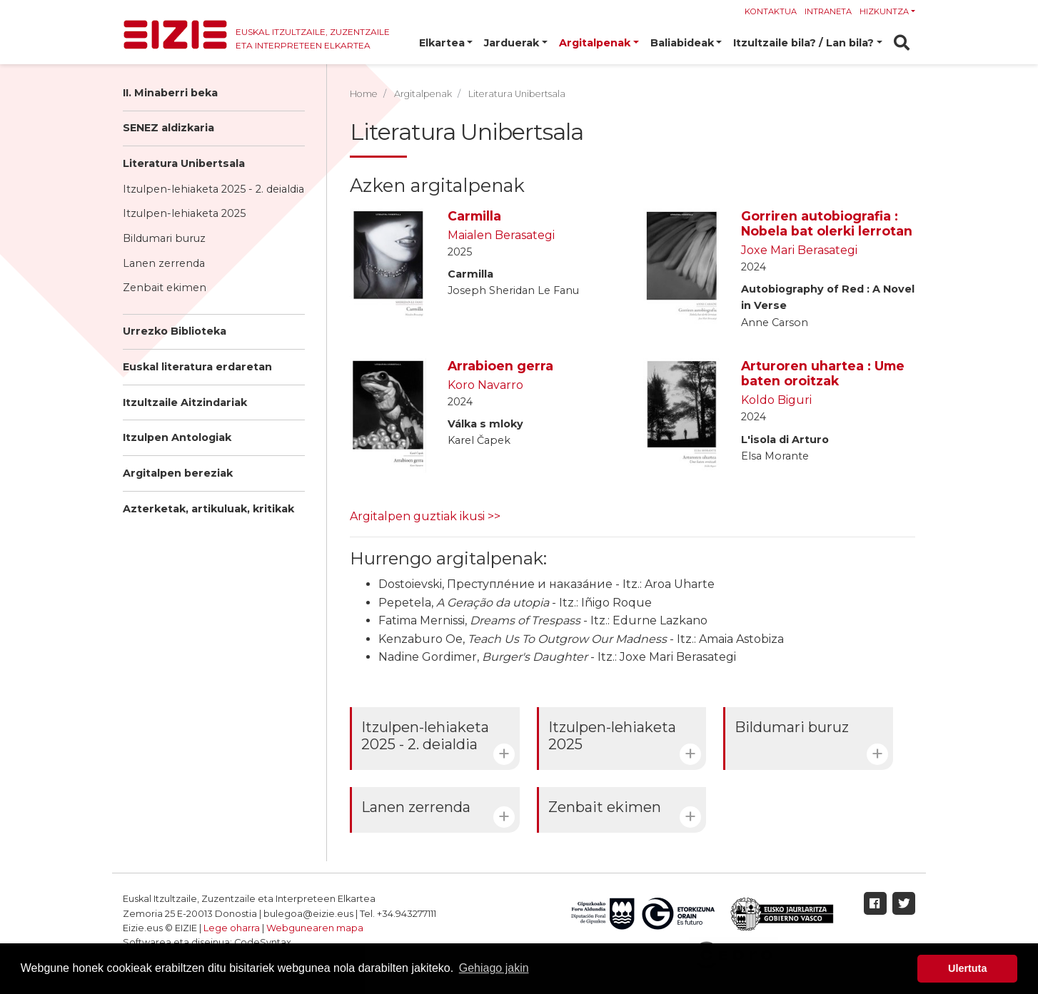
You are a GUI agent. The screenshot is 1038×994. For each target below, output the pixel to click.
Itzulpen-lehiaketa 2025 (184, 213)
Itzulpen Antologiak (177, 437)
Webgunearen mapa (314, 928)
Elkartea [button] (442, 42)
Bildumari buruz (164, 238)
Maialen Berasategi (501, 235)
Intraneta (828, 11)
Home (364, 93)
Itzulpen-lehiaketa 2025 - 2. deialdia (213, 189)
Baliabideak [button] (682, 42)
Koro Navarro (485, 385)
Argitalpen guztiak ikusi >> (425, 516)
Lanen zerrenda (164, 263)
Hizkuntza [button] (884, 11)
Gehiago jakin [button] (494, 968)
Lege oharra (231, 928)
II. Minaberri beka (170, 92)
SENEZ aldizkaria (168, 127)
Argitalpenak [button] (594, 42)
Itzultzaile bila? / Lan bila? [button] (803, 42)
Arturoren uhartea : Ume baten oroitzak (823, 373)
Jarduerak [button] (511, 42)
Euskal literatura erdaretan (197, 366)
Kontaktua (771, 11)
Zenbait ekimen (164, 287)
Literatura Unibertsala (184, 163)
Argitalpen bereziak (178, 473)
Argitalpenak (423, 93)
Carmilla (474, 215)
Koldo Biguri (776, 400)
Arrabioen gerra (500, 365)
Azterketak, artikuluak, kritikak (208, 508)
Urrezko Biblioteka (174, 331)
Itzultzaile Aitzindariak (185, 402)
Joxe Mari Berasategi (799, 250)
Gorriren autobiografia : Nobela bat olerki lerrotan (826, 223)
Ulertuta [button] (967, 968)
